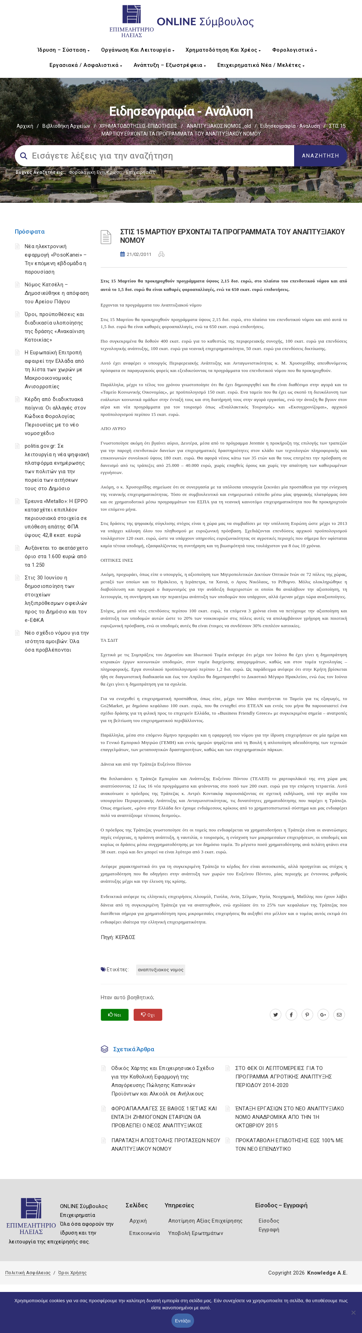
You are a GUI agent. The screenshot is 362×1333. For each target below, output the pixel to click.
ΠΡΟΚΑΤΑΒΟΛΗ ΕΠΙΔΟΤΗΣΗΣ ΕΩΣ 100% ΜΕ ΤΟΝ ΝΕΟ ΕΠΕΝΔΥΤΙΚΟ (289, 1144)
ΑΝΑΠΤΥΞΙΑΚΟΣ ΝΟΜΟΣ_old (219, 126)
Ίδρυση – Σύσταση (63, 50)
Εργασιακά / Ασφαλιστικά (85, 65)
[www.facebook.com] (291, 1015)
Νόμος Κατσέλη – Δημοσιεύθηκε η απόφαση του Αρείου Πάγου (57, 293)
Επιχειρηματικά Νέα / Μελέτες (261, 65)
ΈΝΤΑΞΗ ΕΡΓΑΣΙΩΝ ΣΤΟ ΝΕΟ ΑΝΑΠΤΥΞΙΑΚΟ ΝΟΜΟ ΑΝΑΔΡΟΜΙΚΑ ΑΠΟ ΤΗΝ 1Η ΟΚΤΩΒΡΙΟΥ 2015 (289, 1117)
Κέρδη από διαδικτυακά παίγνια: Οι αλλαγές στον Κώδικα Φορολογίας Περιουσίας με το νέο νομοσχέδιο (55, 416)
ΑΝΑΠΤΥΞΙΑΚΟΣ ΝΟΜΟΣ (160, 969)
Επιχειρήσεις (140, 172)
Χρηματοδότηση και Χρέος (223, 50)
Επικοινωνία (144, 1233)
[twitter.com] (276, 1015)
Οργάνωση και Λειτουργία (138, 50)
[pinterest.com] (307, 1015)
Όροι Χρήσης (72, 1272)
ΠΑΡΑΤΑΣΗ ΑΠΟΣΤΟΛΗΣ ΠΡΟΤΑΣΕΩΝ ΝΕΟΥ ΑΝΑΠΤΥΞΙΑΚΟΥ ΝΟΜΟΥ (166, 1144)
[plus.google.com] (323, 1015)
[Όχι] (353, 1316)
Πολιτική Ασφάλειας (28, 1272)
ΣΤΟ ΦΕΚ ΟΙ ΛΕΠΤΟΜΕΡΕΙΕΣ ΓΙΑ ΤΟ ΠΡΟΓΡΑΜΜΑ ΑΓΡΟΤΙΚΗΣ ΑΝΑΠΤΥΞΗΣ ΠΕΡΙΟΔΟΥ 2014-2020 (283, 1076)
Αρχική (25, 126)
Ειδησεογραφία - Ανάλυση (290, 126)
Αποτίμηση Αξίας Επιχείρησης (205, 1221)
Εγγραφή (269, 1229)
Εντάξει (183, 1320)
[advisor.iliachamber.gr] (339, 1015)
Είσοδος (269, 1221)
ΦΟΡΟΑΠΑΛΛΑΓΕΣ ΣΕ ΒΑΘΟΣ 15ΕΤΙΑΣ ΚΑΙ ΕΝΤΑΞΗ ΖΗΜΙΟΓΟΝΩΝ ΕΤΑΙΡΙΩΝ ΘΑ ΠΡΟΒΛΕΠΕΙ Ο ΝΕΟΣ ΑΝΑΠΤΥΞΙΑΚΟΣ (164, 1117)
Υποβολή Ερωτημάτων (195, 1233)
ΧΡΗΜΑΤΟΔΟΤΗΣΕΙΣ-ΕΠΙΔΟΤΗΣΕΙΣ (138, 126)
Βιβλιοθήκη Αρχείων (66, 126)
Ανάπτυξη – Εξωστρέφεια (170, 65)
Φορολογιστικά (294, 50)
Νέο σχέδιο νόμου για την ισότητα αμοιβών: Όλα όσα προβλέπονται (57, 641)
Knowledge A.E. (327, 1273)
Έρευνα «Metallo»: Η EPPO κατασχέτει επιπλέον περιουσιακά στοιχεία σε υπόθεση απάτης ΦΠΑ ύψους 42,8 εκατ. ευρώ (56, 518)
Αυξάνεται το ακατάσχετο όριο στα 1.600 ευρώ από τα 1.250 (56, 556)
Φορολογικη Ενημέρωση (95, 172)
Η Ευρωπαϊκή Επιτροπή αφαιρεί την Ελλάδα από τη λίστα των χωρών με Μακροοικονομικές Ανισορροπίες (54, 369)
